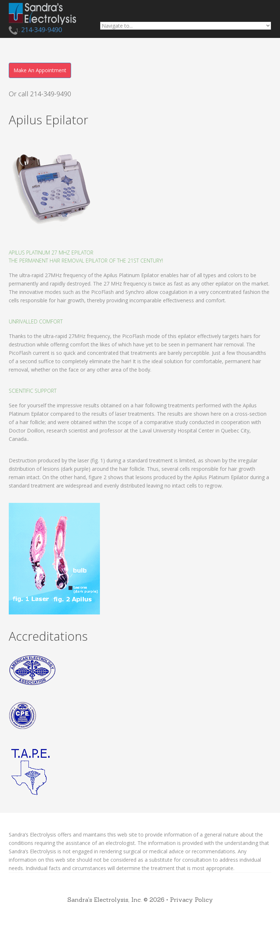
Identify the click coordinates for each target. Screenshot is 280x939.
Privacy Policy (191, 899)
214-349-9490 (41, 29)
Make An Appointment (39, 70)
